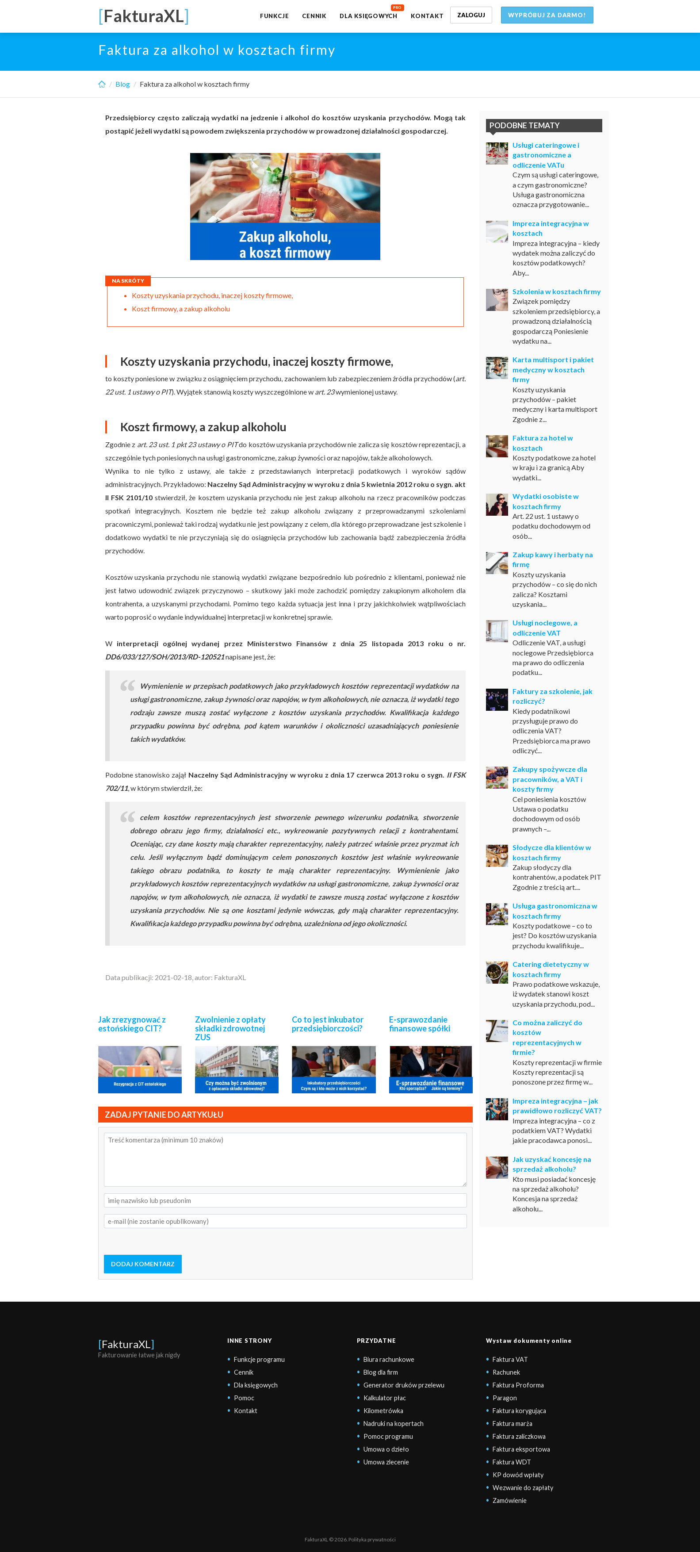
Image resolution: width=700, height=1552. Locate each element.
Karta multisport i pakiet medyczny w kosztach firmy (553, 369)
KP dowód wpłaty (518, 1475)
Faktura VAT (510, 1359)
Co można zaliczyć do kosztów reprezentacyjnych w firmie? (547, 1037)
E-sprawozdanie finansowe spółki (419, 1024)
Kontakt (427, 15)
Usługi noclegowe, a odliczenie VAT (545, 627)
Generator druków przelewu (403, 1385)
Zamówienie (510, 1500)
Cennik (314, 15)
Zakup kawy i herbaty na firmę (553, 559)
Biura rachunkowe (388, 1359)
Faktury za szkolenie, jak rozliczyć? (553, 696)
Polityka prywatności (372, 1539)
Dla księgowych (369, 15)
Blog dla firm (380, 1372)
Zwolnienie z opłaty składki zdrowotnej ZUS (230, 1028)
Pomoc (244, 1398)
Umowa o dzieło (386, 1449)
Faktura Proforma (518, 1385)
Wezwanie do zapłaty (523, 1487)
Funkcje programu (259, 1359)
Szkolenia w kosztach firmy (557, 291)
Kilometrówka (383, 1410)
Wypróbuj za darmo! (547, 15)
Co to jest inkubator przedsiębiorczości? (327, 1024)
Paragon (505, 1398)
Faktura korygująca (519, 1410)
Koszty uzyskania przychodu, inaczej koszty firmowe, (212, 295)
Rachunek (506, 1372)
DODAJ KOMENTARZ (143, 1264)
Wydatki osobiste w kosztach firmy (546, 501)
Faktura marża (512, 1423)
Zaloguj (471, 15)
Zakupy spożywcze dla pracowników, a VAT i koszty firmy (550, 779)
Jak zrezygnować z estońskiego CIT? (132, 1024)
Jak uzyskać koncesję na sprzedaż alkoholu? (552, 1164)
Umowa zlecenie (386, 1462)
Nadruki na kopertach (393, 1423)
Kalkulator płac (384, 1398)
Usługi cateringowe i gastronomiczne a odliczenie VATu (546, 155)
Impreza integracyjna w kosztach (551, 228)
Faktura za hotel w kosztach (543, 442)
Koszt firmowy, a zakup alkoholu (181, 308)
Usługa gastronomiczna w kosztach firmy (555, 910)
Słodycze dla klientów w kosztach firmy (552, 852)
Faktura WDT (512, 1462)
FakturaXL (126, 1343)
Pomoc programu (388, 1436)
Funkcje (274, 15)
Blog (122, 84)
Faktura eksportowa (521, 1449)
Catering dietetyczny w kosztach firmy (551, 969)
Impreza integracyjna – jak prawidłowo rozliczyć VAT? (557, 1105)
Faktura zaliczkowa (519, 1436)
